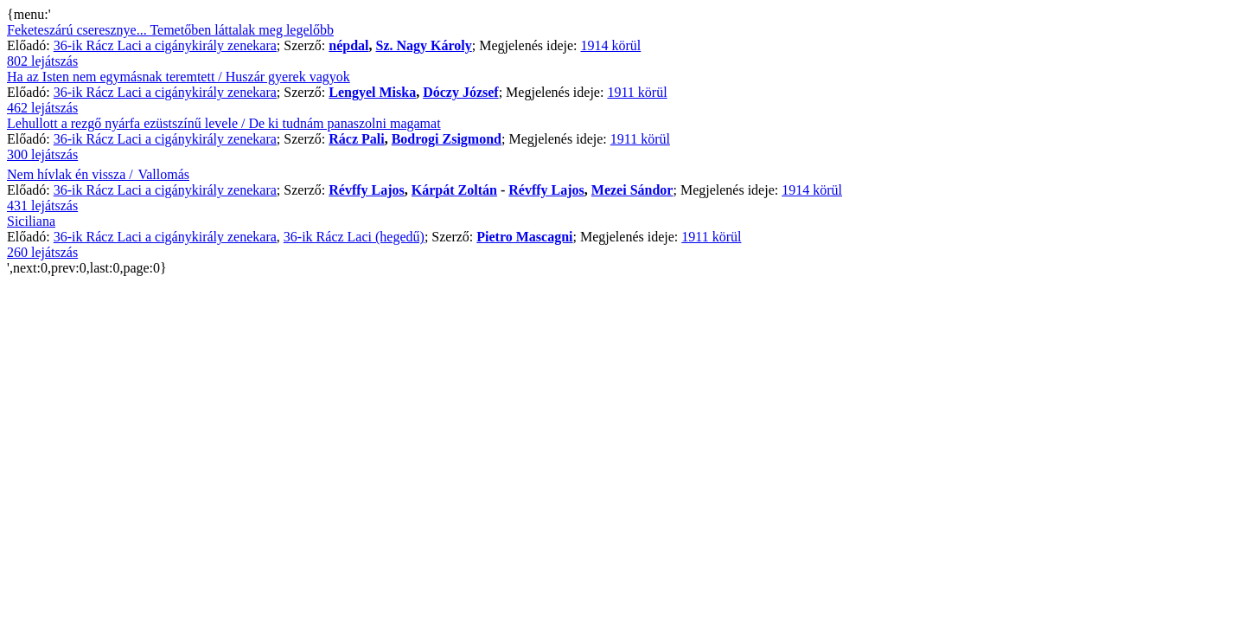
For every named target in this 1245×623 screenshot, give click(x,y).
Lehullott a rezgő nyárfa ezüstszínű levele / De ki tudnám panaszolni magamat (224, 123)
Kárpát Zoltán (454, 190)
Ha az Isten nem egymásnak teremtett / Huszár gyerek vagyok (178, 76)
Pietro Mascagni (524, 236)
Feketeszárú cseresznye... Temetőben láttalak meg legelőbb (170, 29)
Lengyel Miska (372, 92)
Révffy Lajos (367, 190)
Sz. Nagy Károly (424, 45)
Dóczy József (461, 92)
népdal (348, 45)
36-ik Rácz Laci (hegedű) (354, 236)
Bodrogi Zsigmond (446, 139)
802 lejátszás (42, 61)
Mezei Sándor (632, 190)
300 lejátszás (42, 154)
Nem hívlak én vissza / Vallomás (98, 174)
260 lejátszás (42, 252)
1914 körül (611, 45)
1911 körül (637, 92)
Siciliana (31, 221)
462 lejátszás (42, 107)
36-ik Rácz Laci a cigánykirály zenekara (165, 45)
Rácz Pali (356, 139)
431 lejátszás (42, 205)
